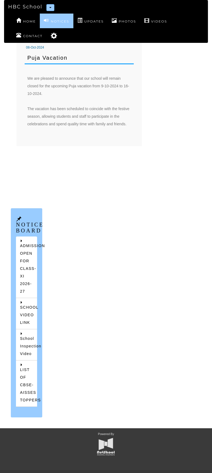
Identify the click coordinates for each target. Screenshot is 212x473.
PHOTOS (124, 20)
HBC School (25, 7)
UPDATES (90, 20)
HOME (26, 20)
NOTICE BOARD (30, 228)
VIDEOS (155, 20)
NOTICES (56, 20)
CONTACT (29, 35)
